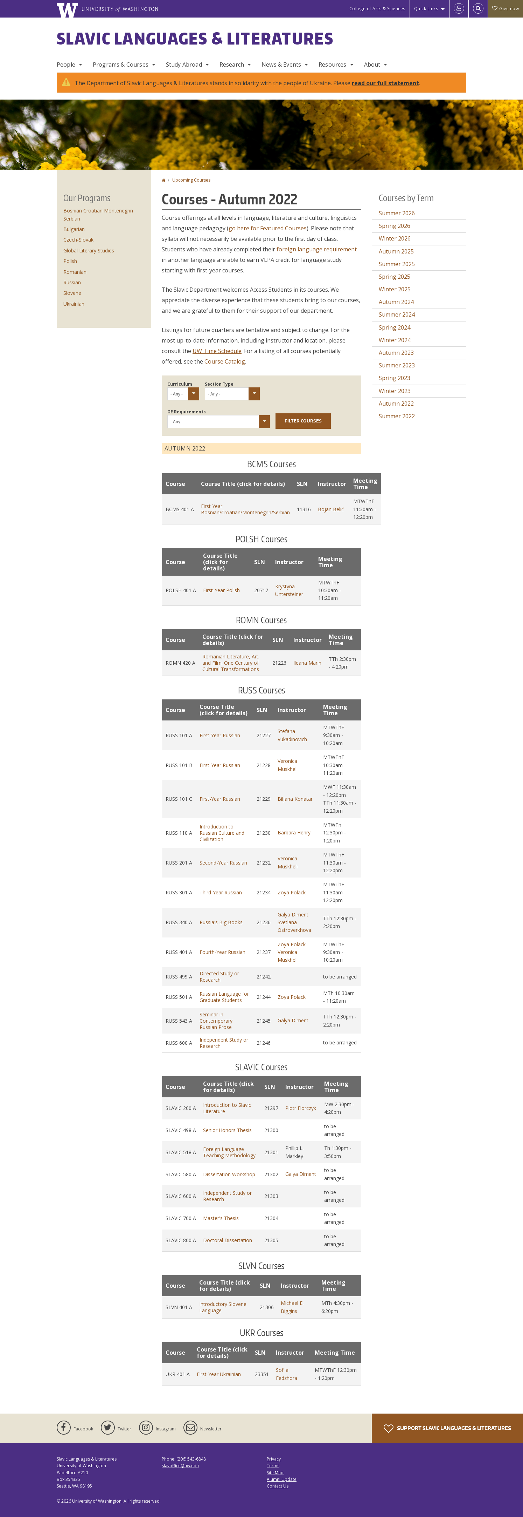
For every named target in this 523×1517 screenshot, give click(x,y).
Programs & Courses (120, 64)
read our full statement (385, 83)
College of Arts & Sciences (377, 9)
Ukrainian (73, 303)
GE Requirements (186, 412)
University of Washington (96, 1501)
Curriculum (179, 384)
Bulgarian (74, 229)
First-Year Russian (220, 735)
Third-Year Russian (221, 892)
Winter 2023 (395, 391)
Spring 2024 (394, 327)
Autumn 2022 (396, 403)
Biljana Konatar (295, 798)
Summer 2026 (397, 213)
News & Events (281, 64)
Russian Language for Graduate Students (224, 996)
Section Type (219, 384)
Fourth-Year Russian (222, 952)
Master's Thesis (221, 1218)
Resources (332, 64)
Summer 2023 (397, 365)
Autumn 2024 (396, 302)
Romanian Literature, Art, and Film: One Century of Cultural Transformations (231, 662)
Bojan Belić (331, 509)
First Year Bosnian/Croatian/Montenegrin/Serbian (245, 509)
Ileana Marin (307, 662)
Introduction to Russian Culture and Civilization (222, 832)
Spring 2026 (394, 226)
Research (231, 64)
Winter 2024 (395, 340)
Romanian (74, 272)
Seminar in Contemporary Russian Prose (216, 1020)
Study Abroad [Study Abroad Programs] (184, 64)
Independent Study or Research (224, 1042)
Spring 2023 (394, 378)
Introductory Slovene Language (222, 1307)
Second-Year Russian (223, 862)
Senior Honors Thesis (227, 1130)
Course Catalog (224, 361)
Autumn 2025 (396, 251)
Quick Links (426, 9)
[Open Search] (478, 9)
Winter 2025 (395, 289)
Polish (70, 261)
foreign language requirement (317, 249)
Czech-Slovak (78, 239)
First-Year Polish (221, 590)
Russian (72, 282)
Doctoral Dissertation (227, 1240)
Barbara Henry (294, 832)
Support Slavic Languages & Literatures (447, 1429)
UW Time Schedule (217, 351)
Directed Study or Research (219, 976)
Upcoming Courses (191, 180)
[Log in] (458, 9)
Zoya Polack (292, 892)
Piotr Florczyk (300, 1108)
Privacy (274, 1459)
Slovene (72, 293)
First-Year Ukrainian (219, 1374)
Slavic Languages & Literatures (195, 38)
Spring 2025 (394, 276)
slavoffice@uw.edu (180, 1466)
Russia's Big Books (221, 922)
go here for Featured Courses (268, 228)
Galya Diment (293, 914)
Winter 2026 (395, 238)
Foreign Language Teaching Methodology (229, 1152)
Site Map (275, 1473)
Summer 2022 (397, 416)
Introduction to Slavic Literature (227, 1108)
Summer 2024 (397, 314)
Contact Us (277, 1486)
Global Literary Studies (88, 250)
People (66, 64)
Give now (505, 9)
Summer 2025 (397, 264)
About (372, 64)
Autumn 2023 (396, 353)
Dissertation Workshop (229, 1174)
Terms (273, 1466)
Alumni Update (282, 1479)
